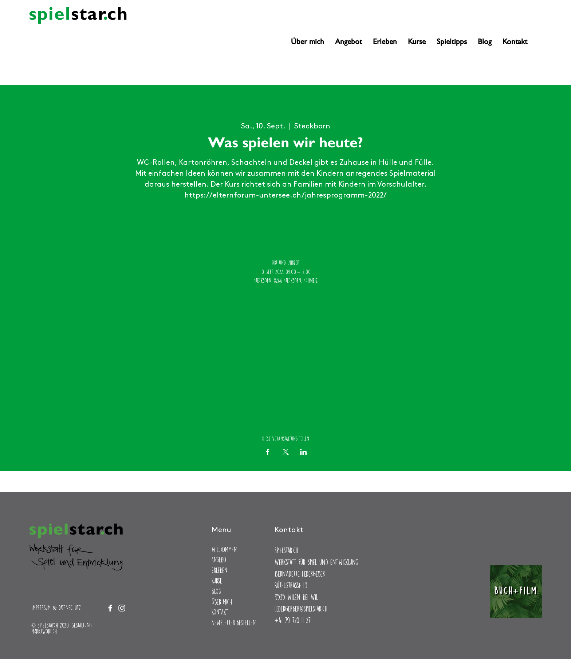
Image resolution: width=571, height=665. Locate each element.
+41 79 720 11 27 (293, 620)
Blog (216, 591)
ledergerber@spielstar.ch (301, 608)
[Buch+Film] (516, 591)
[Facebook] (33, 33)
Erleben (219, 570)
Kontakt (220, 612)
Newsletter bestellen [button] (234, 622)
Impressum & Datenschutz (56, 607)
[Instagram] (45, 33)
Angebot (220, 559)
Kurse (217, 581)
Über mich (222, 602)
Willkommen (224, 549)
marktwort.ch (44, 631)
